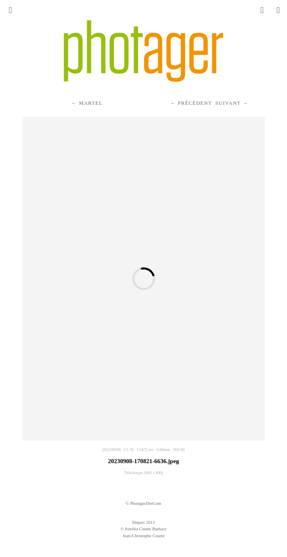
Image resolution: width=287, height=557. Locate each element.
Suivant (228, 103)
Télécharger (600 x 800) (143, 472)
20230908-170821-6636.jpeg (143, 461)
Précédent (195, 103)
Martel (91, 103)
